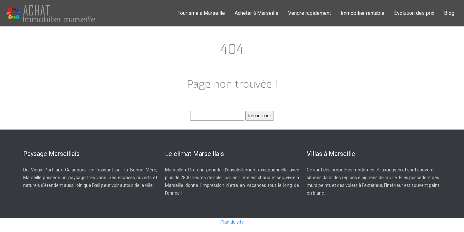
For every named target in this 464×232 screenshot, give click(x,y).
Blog (449, 13)
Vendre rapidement (309, 13)
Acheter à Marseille (256, 13)
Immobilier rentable (362, 13)
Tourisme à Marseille (201, 13)
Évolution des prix (414, 13)
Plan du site (232, 222)
